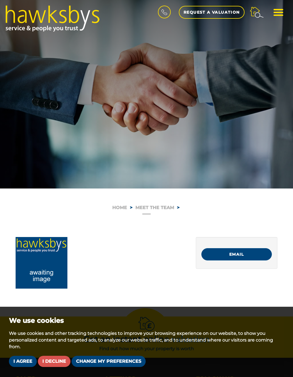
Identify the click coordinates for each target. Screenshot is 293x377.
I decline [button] (54, 361)
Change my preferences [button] (108, 361)
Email (236, 254)
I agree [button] (22, 361)
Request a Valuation (212, 12)
